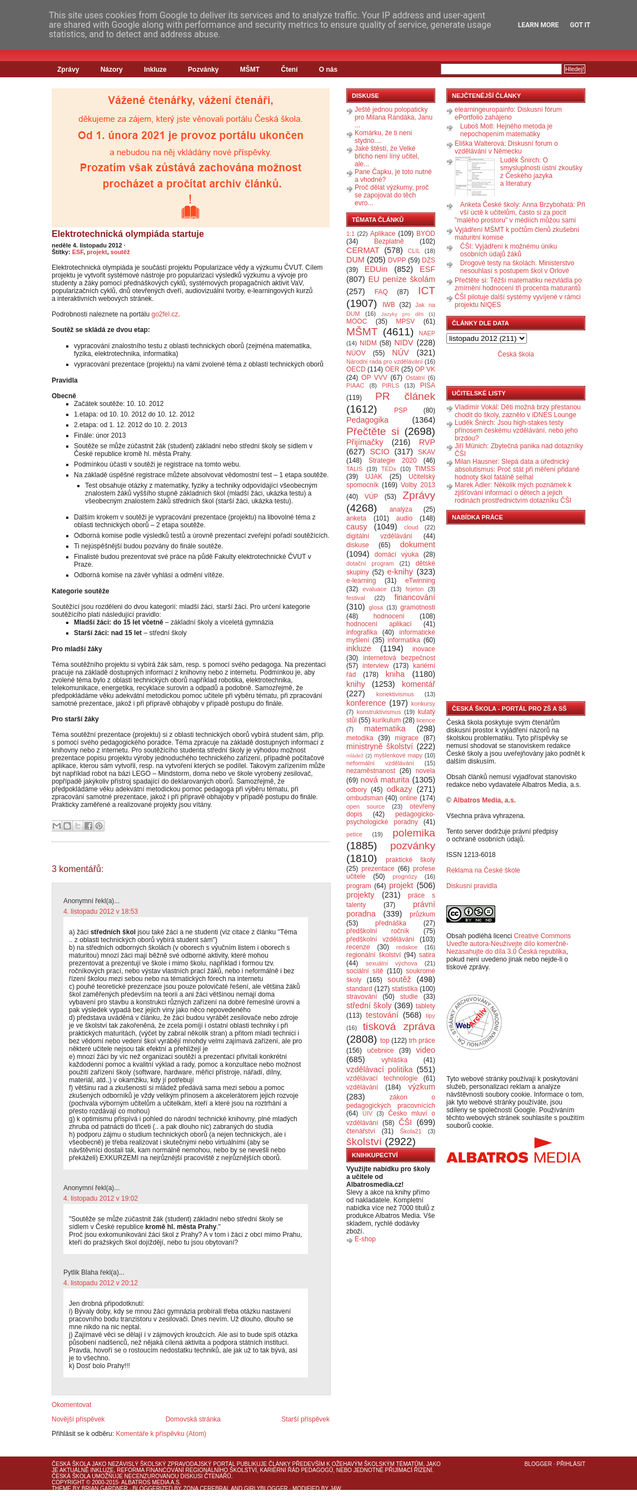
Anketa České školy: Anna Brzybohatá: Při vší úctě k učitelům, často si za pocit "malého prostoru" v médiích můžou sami (520, 212)
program (358, 886)
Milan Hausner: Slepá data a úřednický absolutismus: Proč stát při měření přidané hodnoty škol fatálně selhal (517, 469)
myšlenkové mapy (398, 755)
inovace (423, 649)
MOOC (356, 321)
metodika (360, 738)
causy (356, 526)
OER (392, 369)
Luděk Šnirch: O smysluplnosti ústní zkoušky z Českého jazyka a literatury (541, 171)
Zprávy (68, 69)
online (408, 798)
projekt (97, 252)
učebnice (380, 1050)
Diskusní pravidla (471, 886)
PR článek (405, 396)
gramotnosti (417, 607)
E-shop (365, 1239)
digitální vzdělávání (379, 536)
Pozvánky (203, 69)
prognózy (404, 876)
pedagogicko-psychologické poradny (390, 818)
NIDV (403, 342)
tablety (425, 1006)
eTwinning (420, 580)
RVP (427, 442)
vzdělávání (362, 1087)
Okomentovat (71, 1405)
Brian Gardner (105, 1488)
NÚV (400, 352)
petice (354, 834)
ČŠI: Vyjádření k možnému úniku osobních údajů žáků (508, 250)
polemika (413, 833)
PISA (427, 385)
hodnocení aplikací (379, 624)
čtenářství (360, 1131)
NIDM (368, 343)
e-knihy (400, 571)
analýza (400, 509)
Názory (112, 69)
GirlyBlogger (266, 1488)
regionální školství (373, 955)
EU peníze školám (401, 279)
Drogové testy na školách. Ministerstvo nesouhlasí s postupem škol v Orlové (517, 267)
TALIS (354, 468)
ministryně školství (379, 746)
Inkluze (155, 69)
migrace (407, 738)
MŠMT (250, 69)
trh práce (422, 1040)
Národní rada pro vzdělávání (384, 361)
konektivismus (395, 694)
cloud (411, 527)
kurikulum (386, 720)
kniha (395, 674)
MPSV (405, 321)
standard (359, 989)
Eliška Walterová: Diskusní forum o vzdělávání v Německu (506, 147)
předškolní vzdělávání (380, 939)
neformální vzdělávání (380, 763)
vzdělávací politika (379, 1069)
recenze (358, 947)
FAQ (381, 292)
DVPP (397, 260)
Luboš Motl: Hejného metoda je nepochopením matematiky (506, 130)
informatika (403, 640)
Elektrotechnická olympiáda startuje (128, 234)
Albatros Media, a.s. (484, 800)
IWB (388, 305)
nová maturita (385, 779)
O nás (328, 69)
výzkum (421, 1086)
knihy (355, 684)
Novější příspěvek (78, 1419)
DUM (355, 259)
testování (382, 1014)
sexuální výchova (391, 963)
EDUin (376, 269)
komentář (418, 684)
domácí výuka (397, 554)
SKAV (426, 452)
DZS (428, 260)
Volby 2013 (418, 485)
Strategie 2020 (393, 460)
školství (364, 1141)
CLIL (413, 250)
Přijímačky (364, 442)
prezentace (377, 869)
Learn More (538, 25)
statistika (405, 989)
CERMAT (363, 250)
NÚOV (356, 353)
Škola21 (411, 1131)
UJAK (373, 476)
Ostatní (415, 377)
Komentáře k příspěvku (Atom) (161, 1434)
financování (414, 597)
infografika (361, 632)
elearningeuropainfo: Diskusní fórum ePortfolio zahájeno (508, 113)
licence (425, 720)
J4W (335, 1488)
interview (375, 666)
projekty (360, 894)
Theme (61, 1488)
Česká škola (515, 354)
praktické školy (410, 860)
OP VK (425, 369)
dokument (417, 544)
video (425, 1050)
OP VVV (374, 378)
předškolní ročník (377, 931)
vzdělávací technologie (381, 1078)
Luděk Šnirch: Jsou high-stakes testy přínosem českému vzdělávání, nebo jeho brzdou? (516, 430)
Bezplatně (389, 241)
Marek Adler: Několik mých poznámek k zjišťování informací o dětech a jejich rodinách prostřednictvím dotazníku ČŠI (513, 492)
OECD (356, 369)
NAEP (427, 333)
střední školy (369, 1005)
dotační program (370, 563)
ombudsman (364, 798)
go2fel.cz (164, 314)
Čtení (289, 69)
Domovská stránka (193, 1419)
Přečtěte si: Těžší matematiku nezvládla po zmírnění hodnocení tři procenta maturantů (518, 284)
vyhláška (394, 1060)
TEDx (388, 468)
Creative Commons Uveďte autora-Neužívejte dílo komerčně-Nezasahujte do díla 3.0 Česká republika (508, 943)
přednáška (390, 923)
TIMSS (425, 469)
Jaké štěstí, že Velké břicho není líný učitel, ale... (387, 156)
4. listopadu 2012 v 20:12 (100, 1283)
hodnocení (389, 616)
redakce (406, 947)
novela (425, 771)
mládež (355, 755)
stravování (361, 996)
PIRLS (390, 385)
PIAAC (355, 385)
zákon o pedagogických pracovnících (390, 1101)
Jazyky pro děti (402, 314)
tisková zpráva (399, 1026)
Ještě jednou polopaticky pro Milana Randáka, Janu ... (393, 117)
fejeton (415, 589)
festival (355, 598)
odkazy (399, 789)
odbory (356, 790)
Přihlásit (570, 1464)
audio (404, 518)
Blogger (538, 1464)
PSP (400, 410)
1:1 (350, 233)
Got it (580, 25)
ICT (426, 290)
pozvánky (412, 845)
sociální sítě (364, 971)
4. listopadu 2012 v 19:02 (100, 1198)
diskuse (357, 545)
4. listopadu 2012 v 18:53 (100, 911)
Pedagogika (367, 419)
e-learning (361, 580)
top (385, 1040)
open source (365, 806)
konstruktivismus (379, 712)
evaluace (374, 589)
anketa (356, 518)
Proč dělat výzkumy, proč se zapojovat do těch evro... (392, 195)
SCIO (379, 451)
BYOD (425, 233)
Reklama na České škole (483, 870)
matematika (384, 728)
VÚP (372, 497)
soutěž (120, 252)
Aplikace (382, 233)
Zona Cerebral (206, 1488)
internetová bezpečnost (399, 658)
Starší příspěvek (305, 1419)
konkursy (423, 703)
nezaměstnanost (370, 771)
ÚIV (367, 1113)
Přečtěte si (372, 431)
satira (427, 955)
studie (409, 996)
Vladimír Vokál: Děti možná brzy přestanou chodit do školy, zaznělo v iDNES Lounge (518, 411)
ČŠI (405, 1122)
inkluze (358, 648)
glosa (376, 607)
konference (366, 703)
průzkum (422, 914)
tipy (430, 1015)
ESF (77, 252)
